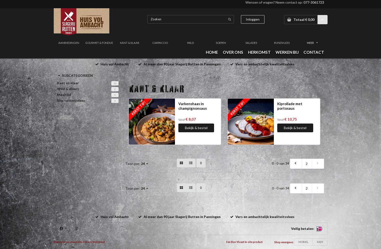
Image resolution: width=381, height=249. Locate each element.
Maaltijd (64, 95)
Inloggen (253, 19)
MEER (312, 42)
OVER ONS (233, 52)
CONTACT (313, 52)
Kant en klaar (68, 83)
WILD (190, 42)
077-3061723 (313, 2)
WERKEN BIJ (287, 52)
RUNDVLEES (282, 42)
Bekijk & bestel (196, 128)
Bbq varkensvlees (71, 100)
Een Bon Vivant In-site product (244, 242)
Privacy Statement (94, 242)
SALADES (251, 42)
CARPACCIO (160, 42)
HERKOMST (259, 52)
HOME (212, 52)
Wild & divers (68, 89)
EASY (320, 241)
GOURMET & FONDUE (99, 42)
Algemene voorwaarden (68, 242)
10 (114, 83)
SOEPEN (221, 42)
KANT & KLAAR (129, 42)
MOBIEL (303, 241)
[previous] (296, 164)
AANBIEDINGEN (68, 42)
